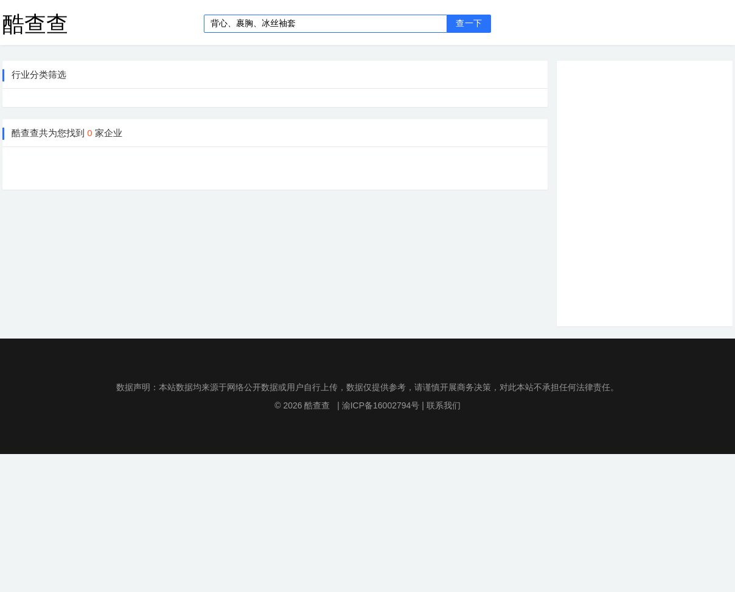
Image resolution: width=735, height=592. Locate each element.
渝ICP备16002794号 (381, 405)
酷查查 (35, 23)
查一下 (469, 23)
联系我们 (444, 405)
